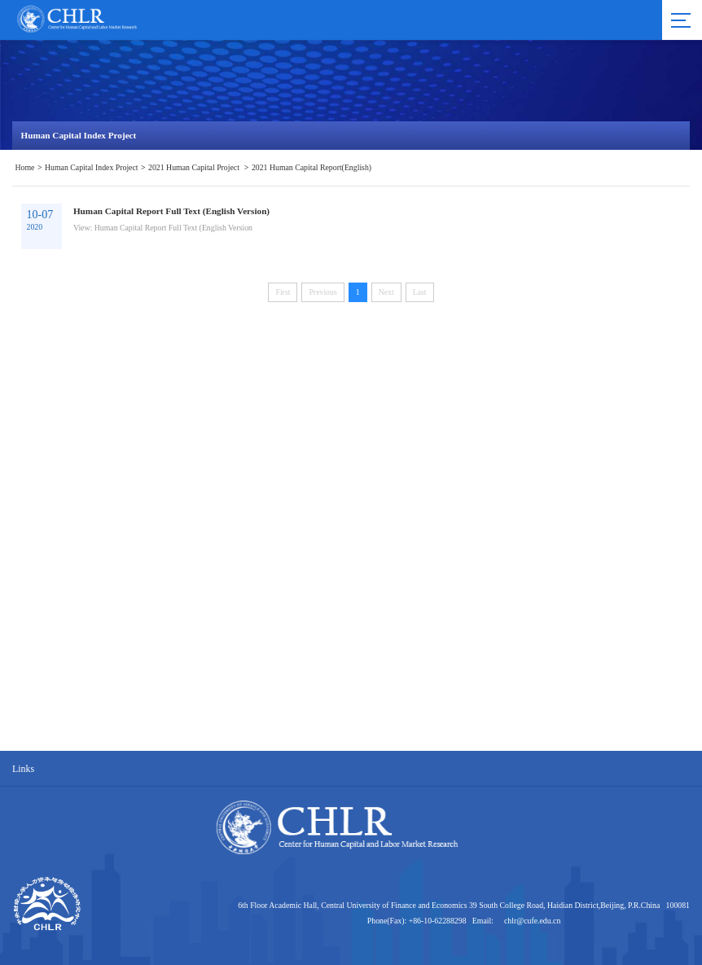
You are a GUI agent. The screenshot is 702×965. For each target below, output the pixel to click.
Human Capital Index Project (91, 167)
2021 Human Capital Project (194, 167)
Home (25, 167)
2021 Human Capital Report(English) (311, 167)
